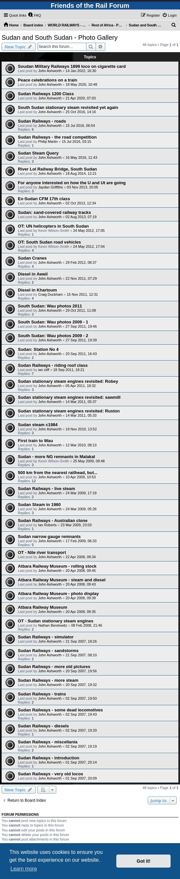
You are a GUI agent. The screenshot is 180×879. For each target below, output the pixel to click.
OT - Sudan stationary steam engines (55, 620)
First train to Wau (35, 440)
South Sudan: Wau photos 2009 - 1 (53, 322)
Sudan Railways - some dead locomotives (60, 710)
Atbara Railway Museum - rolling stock (57, 566)
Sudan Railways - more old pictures (54, 666)
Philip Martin (48, 141)
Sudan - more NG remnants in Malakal (56, 456)
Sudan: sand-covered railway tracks (54, 212)
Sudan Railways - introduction (48, 757)
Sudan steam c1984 (38, 424)
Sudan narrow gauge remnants (49, 536)
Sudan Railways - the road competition (57, 137)
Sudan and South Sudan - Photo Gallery (60, 37)
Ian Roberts (47, 525)
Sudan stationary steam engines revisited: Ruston (69, 411)
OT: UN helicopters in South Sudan (53, 226)
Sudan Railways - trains (42, 694)
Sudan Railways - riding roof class (53, 365)
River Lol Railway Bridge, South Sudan (57, 169)
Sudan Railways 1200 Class (46, 93)
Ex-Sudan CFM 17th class (44, 198)
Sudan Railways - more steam (48, 680)
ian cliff (43, 370)
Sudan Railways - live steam (46, 488)
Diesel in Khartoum (37, 290)
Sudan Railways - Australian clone (52, 520)
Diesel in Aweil (33, 274)
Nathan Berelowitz (52, 625)
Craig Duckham (50, 294)
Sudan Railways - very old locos (50, 773)
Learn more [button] (23, 869)
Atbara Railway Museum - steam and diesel (62, 579)
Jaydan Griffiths (50, 187)
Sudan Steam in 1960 (39, 504)
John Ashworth (49, 71)
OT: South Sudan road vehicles (49, 242)
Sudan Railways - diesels (43, 725)
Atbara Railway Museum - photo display (58, 593)
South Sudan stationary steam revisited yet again (68, 107)
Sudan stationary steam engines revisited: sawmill (69, 397)
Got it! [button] (143, 861)
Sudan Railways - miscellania (47, 741)
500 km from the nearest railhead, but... (57, 472)
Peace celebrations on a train (47, 80)
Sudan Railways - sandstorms (48, 650)
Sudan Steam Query (38, 153)
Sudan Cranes (32, 258)
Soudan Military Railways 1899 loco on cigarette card (72, 66)
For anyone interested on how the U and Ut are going (72, 182)
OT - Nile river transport (42, 552)
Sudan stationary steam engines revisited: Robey (68, 381)
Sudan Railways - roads (42, 121)
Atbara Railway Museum (42, 607)
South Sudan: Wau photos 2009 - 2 (53, 335)
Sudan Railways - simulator (45, 636)
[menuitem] (34, 15)
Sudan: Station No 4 (38, 349)
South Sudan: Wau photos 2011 (50, 306)
